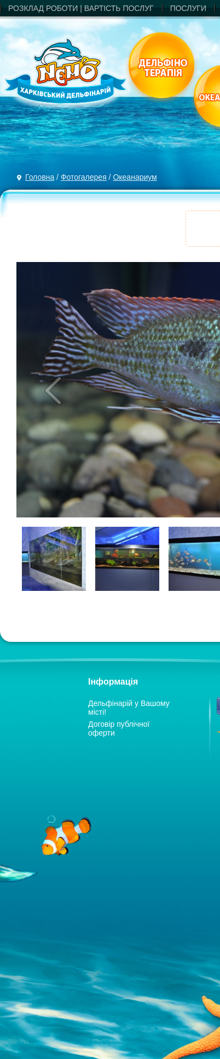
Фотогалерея (84, 177)
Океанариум (135, 177)
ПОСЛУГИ (188, 8)
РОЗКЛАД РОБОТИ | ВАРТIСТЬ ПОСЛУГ (81, 8)
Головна (39, 177)
